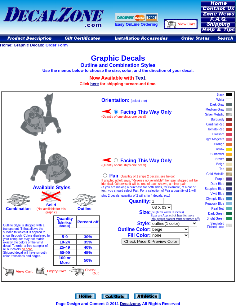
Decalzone (130, 303)
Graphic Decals (28, 45)
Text (140, 78)
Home (5, 45)
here (94, 83)
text (103, 190)
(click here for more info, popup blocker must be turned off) (175, 217)
